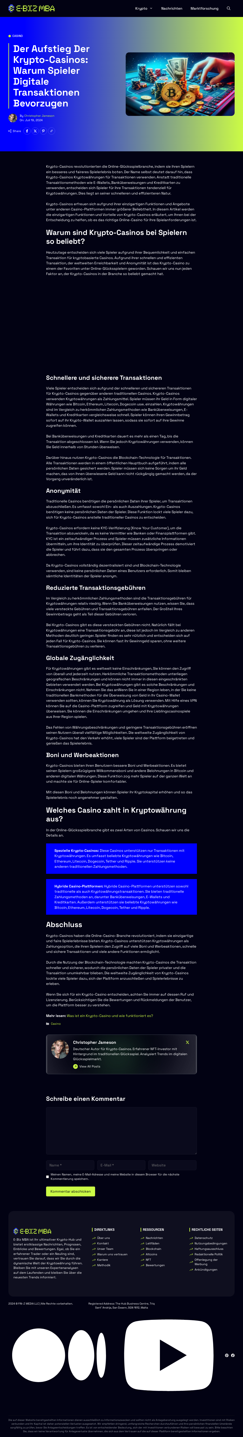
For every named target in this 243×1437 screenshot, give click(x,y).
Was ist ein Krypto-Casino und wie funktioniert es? (110, 1015)
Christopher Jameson (39, 116)
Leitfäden (152, 1243)
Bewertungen (155, 1265)
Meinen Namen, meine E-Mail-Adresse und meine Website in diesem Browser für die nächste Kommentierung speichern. (115, 1176)
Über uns (103, 1238)
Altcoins (151, 1254)
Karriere (102, 1260)
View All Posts (89, 1066)
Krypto (146, 8)
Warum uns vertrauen (112, 1254)
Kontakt (103, 1243)
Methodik (104, 1265)
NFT (148, 1260)
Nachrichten (171, 8)
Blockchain (153, 1249)
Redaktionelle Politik (209, 1254)
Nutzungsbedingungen (211, 1243)
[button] (229, 8)
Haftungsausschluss (209, 1249)
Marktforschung (204, 8)
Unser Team (105, 1249)
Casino (17, 36)
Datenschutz (204, 1238)
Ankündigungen (206, 1269)
